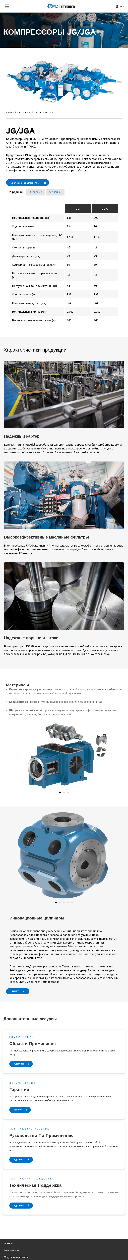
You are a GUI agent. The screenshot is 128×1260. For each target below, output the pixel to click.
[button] (9, 756)
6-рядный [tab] (55, 192)
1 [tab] (60, 792)
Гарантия (19, 1089)
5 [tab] (72, 902)
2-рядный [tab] (16, 192)
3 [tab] (68, 792)
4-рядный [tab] (36, 192)
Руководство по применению (41, 1135)
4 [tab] (68, 902)
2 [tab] (64, 792)
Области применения (32, 1043)
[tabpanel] (64, 264)
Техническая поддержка (35, 1185)
